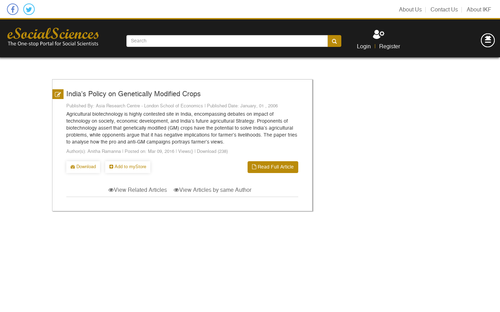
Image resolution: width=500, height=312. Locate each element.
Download (83, 167)
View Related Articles (137, 190)
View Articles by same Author (212, 190)
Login (364, 46)
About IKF (479, 10)
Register (389, 46)
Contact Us (444, 10)
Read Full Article (273, 167)
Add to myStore (127, 167)
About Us (410, 10)
